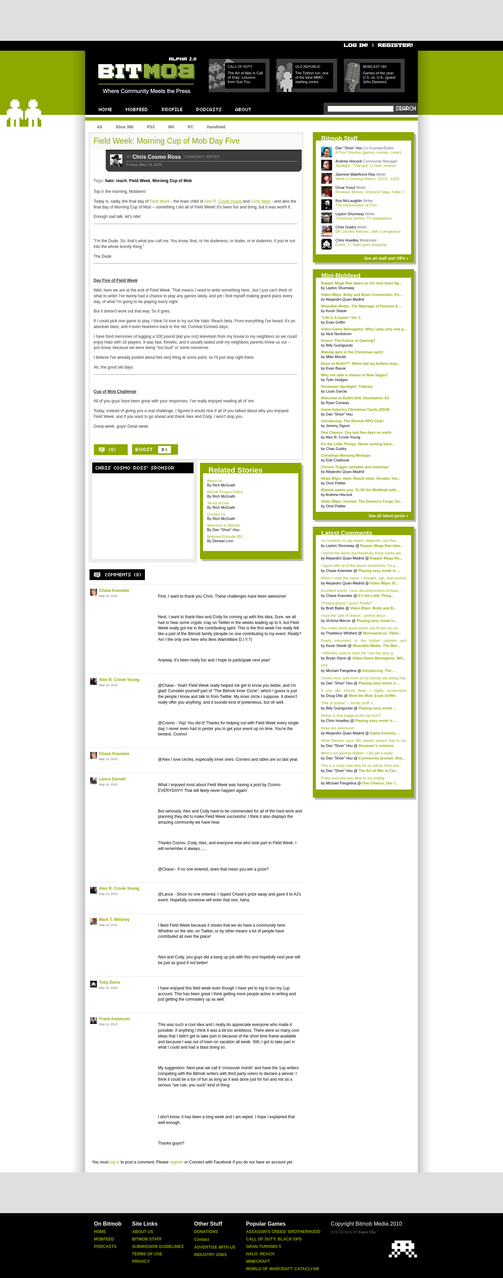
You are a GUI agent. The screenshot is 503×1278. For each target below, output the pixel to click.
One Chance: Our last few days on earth (356, 432)
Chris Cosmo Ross (157, 157)
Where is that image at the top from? (351, 715)
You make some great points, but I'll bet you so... (361, 628)
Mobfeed (104, 1239)
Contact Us (216, 514)
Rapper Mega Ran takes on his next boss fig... (361, 283)
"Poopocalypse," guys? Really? (346, 603)
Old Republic (308, 67)
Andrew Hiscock (349, 161)
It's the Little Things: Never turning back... (358, 444)
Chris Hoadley (347, 240)
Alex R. (223, 201)
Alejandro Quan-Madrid (345, 299)
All (99, 127)
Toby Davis (109, 982)
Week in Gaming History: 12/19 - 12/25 (367, 179)
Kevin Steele (336, 311)
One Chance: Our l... (380, 783)
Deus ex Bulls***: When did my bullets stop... (360, 363)
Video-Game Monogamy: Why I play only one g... (363, 329)
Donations (206, 1231)
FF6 (324, 665)
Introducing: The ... (379, 671)
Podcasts (105, 1246)
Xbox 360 (124, 127)
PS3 (151, 127)
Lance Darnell (112, 779)
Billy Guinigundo (339, 345)
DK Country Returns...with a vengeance (368, 231)
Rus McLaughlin (349, 201)
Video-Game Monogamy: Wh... (379, 658)
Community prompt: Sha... (381, 758)
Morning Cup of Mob (172, 180)
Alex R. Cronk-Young (119, 679)
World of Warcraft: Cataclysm (282, 1269)
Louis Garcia (336, 391)
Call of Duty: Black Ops (274, 1239)
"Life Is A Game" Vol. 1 (341, 318)
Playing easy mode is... (377, 621)
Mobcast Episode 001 (225, 536)
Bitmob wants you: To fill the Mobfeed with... (360, 490)
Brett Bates (335, 608)
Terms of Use (218, 503)
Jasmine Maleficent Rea (355, 174)
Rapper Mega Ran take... (381, 546)
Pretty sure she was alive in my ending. (353, 778)
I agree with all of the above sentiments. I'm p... (360, 565)
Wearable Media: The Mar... (376, 646)
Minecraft (258, 1261)
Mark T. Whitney (114, 919)
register (176, 1162)
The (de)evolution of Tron (356, 205)
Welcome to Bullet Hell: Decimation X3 (355, 398)
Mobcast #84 (374, 67)
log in (115, 1162)
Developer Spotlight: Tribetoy (347, 386)
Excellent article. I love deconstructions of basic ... (362, 590)
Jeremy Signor (338, 426)
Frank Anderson (114, 1019)
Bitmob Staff (147, 1239)
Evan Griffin (335, 322)
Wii (171, 127)
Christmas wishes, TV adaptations (363, 218)
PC (191, 127)
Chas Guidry (346, 227)
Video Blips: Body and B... (373, 608)
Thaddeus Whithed (341, 633)
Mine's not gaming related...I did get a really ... (359, 753)
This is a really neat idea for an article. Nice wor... (361, 765)
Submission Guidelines (158, 1246)
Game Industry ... (385, 733)
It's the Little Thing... (376, 596)
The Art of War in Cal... (378, 771)
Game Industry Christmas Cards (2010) (355, 409)
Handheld (216, 127)
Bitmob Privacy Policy (225, 492)
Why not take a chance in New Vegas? (354, 375)
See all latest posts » (388, 515)
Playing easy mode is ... (379, 571)
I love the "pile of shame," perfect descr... (354, 615)
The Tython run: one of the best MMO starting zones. (311, 77)
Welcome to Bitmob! (223, 525)
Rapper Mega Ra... (386, 558)
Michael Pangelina (341, 671)
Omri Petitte (336, 483)
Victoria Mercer (338, 621)
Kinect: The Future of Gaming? (348, 341)
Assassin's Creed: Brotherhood (283, 1231)
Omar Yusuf (345, 187)
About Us (214, 481)
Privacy (141, 1261)
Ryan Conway (337, 403)
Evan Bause (336, 368)
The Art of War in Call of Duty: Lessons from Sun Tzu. (245, 77)
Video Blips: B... (384, 583)
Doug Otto (334, 696)
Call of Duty (240, 67)
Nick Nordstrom (339, 334)
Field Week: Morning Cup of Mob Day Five (167, 140)
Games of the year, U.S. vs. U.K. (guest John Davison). (379, 77)
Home (100, 1231)
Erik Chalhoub (337, 460)
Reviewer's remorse (376, 746)
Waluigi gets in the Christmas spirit (352, 352)
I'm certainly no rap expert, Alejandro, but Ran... (360, 540)
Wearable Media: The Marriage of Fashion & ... (361, 306)
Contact (201, 1239)
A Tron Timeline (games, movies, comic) (368, 152)
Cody (261, 201)
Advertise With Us (214, 1247)
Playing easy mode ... (377, 708)
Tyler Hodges (337, 380)
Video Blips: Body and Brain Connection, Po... (361, 295)
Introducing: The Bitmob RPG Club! (352, 421)
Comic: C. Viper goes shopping (360, 245)
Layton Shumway (350, 214)
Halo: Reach (260, 1254)
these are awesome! (337, 728)
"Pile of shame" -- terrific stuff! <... (348, 703)
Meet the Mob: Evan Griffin (372, 696)
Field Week (139, 180)
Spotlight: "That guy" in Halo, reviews (365, 166)
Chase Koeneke (114, 590)
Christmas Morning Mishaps (346, 455)
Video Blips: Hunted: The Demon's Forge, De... (362, 501)
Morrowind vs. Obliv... (382, 633)
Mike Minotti (336, 357)
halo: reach (116, 180)
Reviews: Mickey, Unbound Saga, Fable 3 (369, 192)
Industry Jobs (210, 1254)
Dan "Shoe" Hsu (348, 148)
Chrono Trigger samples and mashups (355, 467)
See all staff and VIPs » (386, 258)
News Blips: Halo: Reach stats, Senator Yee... (361, 478)
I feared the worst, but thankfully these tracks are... (362, 553)
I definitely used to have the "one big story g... (358, 653)
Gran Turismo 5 (263, 1246)
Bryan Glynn (337, 658)
